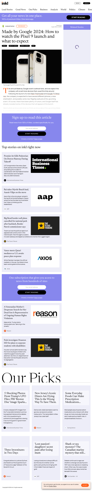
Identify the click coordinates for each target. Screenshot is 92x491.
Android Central (25, 45)
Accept (85, 485)
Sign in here (38, 139)
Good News (21, 10)
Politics (72, 10)
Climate (81, 10)
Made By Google (13, 45)
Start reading (78, 17)
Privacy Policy (52, 486)
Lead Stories (7, 10)
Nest (33, 45)
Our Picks (33, 10)
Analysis (54, 10)
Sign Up (87, 3)
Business (44, 10)
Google (4, 45)
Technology (21, 26)
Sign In (77, 3)
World (63, 10)
